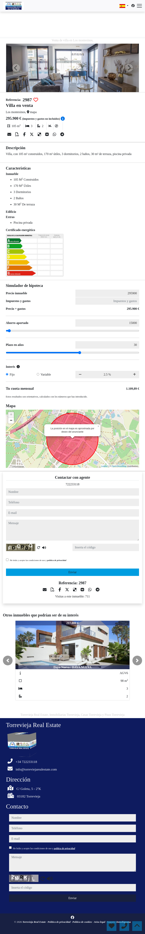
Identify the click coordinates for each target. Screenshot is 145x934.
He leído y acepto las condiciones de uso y (38, 560)
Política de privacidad (59, 921)
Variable (46, 374)
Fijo (12, 374)
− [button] (11, 421)
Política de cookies (82, 921)
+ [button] (11, 415)
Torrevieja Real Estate (34, 921)
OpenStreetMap (119, 466)
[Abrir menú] (139, 6)
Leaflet (104, 466)
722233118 (72, 484)
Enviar (72, 572)
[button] (8, 660)
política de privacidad (56, 560)
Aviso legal (100, 921)
